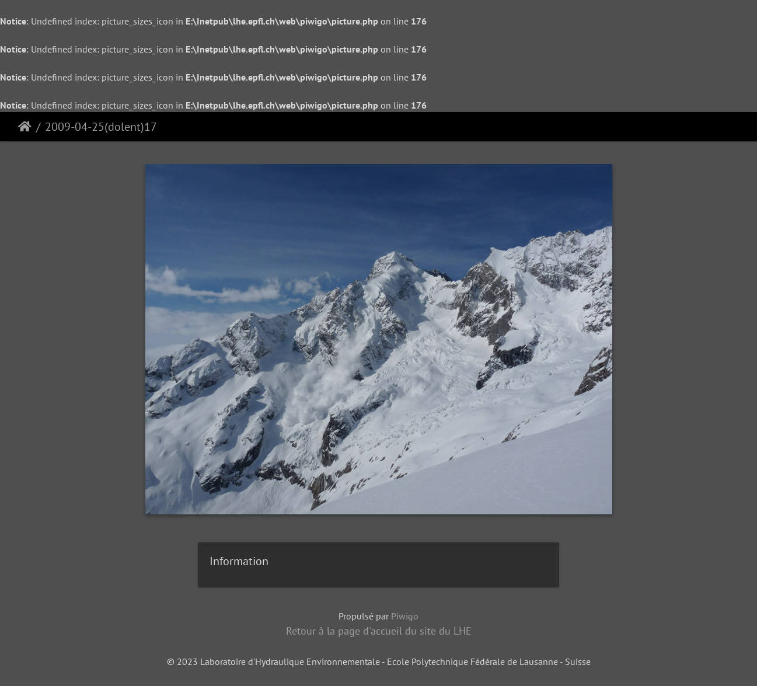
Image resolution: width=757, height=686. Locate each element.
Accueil (25, 126)
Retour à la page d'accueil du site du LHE (379, 631)
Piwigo (404, 616)
